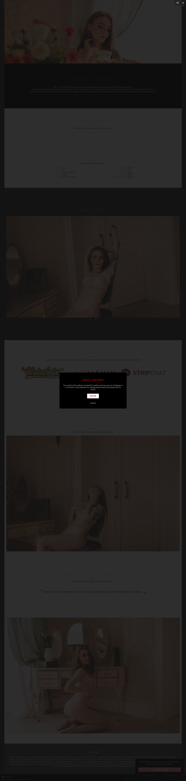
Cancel (93, 403)
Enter (93, 396)
